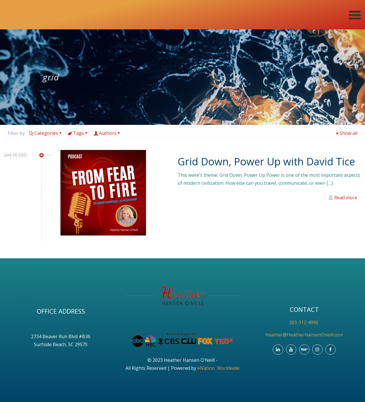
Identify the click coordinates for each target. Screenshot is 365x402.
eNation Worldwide (218, 368)
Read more (345, 197)
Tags (78, 133)
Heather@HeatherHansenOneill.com (304, 335)
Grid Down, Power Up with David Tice (266, 161)
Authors (107, 133)
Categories (45, 133)
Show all (346, 133)
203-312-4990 (304, 322)
